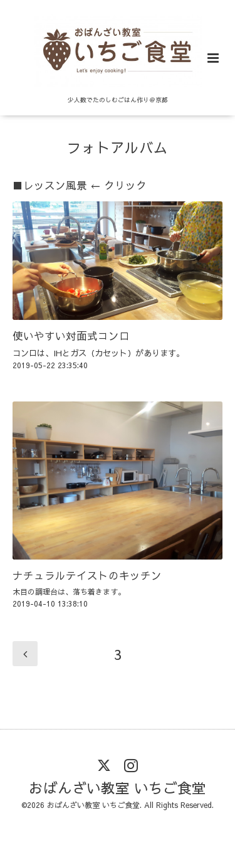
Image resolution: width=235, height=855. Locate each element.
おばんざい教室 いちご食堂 (117, 787)
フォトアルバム (117, 147)
